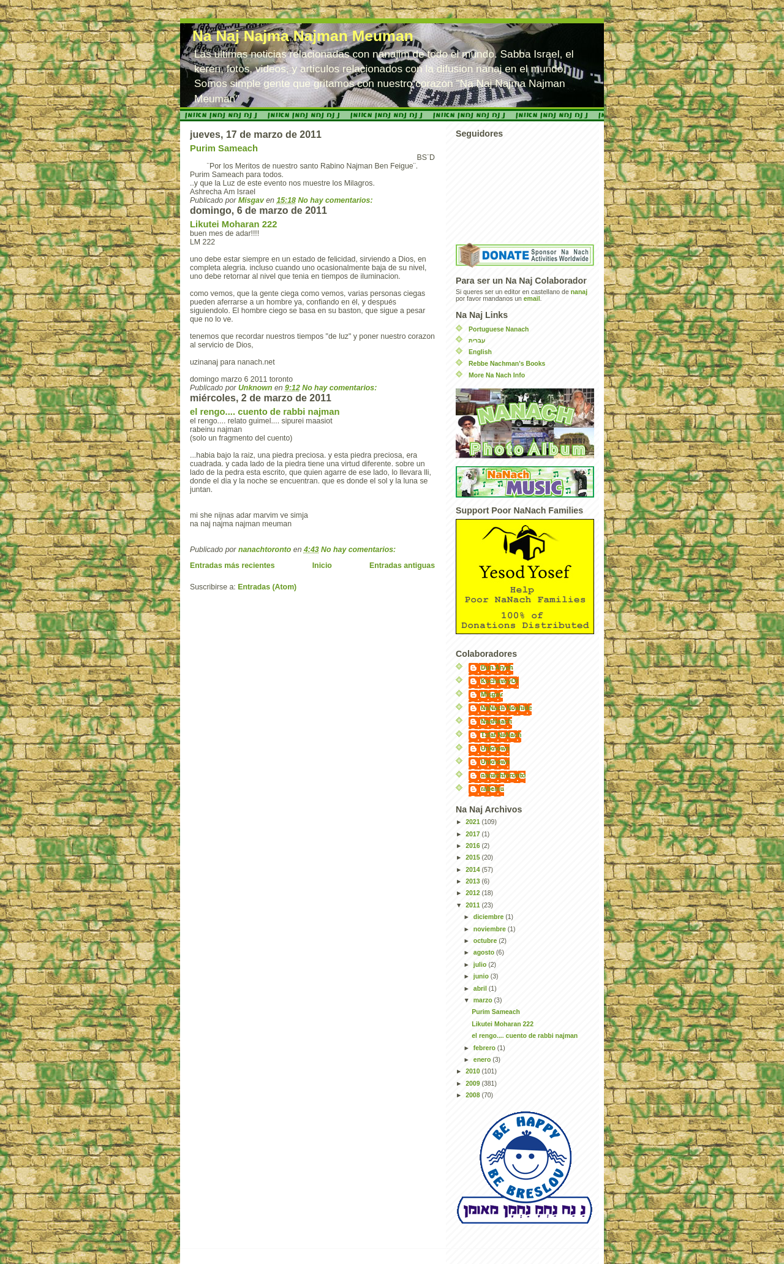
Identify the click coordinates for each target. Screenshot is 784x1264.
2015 (473, 857)
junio (482, 976)
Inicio (322, 565)
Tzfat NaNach (501, 735)
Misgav (492, 694)
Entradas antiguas (402, 565)
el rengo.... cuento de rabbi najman (264, 412)
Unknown (495, 748)
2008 (473, 1095)
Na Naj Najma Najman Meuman (302, 36)
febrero (485, 1048)
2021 (473, 822)
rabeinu (492, 788)
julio (480, 964)
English (480, 352)
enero (482, 1059)
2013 (473, 881)
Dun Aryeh (497, 667)
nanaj (579, 292)
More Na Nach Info (497, 375)
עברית (477, 340)
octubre (486, 940)
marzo (483, 1000)
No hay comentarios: (336, 200)
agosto (484, 952)
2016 (473, 845)
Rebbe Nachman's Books (507, 363)
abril (481, 988)
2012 (473, 893)
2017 (473, 834)
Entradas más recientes (232, 565)
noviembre (490, 929)
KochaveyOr (500, 681)
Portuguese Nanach (499, 329)
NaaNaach (496, 721)
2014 (473, 869)
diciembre (489, 917)
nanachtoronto (503, 775)
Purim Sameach (224, 148)
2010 (473, 1071)
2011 (473, 905)
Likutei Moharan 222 (233, 224)
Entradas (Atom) (267, 587)
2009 (473, 1083)
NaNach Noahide (506, 708)
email (532, 298)
